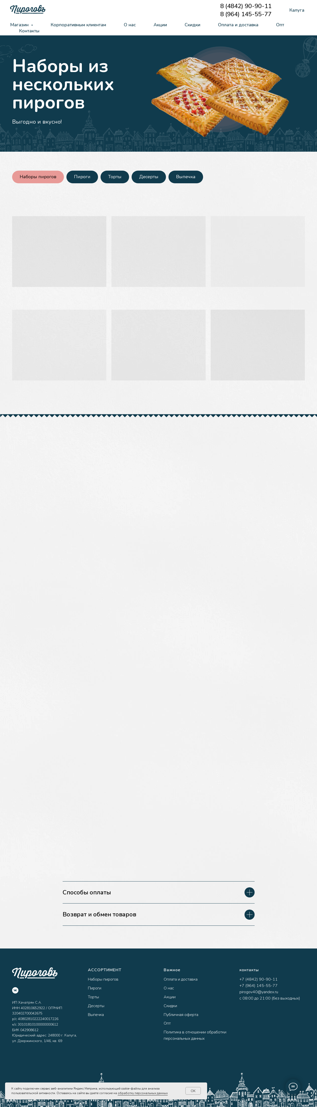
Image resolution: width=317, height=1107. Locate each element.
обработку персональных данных (143, 1093)
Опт (280, 25)
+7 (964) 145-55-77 (258, 985)
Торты (114, 177)
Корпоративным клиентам (78, 25)
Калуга (296, 10)
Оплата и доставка (238, 25)
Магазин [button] (20, 25)
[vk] (15, 990)
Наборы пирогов (38, 177)
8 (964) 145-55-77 (246, 14)
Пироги (82, 177)
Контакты (29, 31)
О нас (130, 25)
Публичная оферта (181, 1015)
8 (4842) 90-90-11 (246, 6)
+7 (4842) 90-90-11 (258, 979)
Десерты (148, 177)
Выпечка (186, 177)
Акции (160, 25)
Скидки (192, 25)
